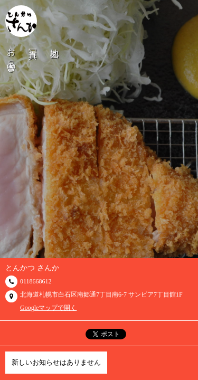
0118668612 (36, 281)
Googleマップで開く (48, 307)
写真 (33, 44)
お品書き (11, 56)
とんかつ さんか (32, 268)
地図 (54, 44)
